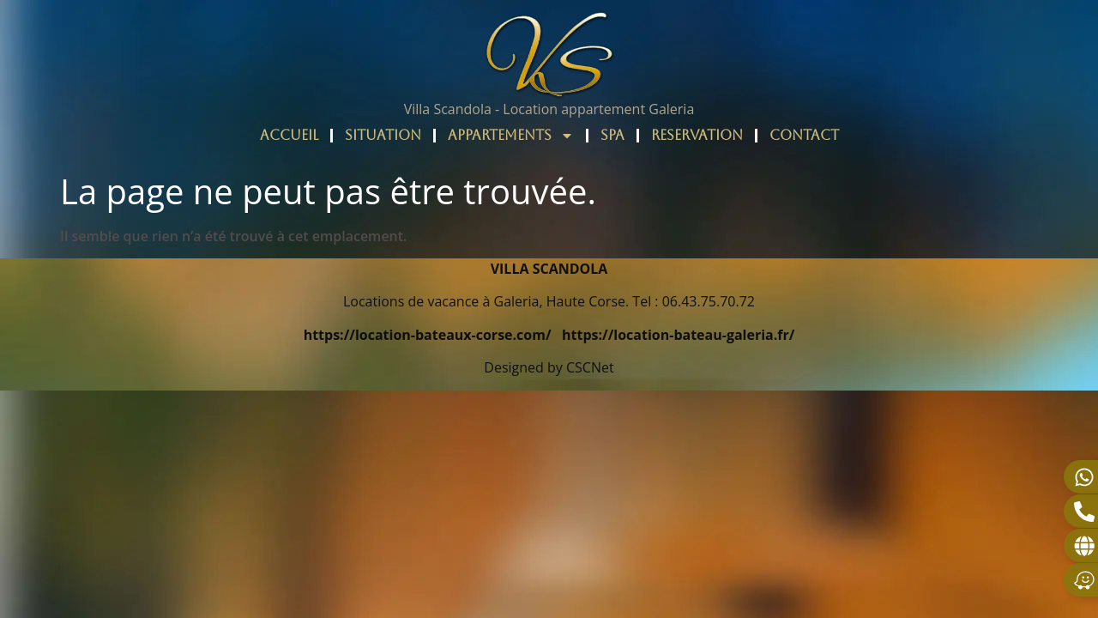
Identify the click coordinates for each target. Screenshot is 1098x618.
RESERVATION (697, 135)
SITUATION (383, 135)
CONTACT (804, 135)
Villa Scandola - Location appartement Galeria (549, 109)
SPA (612, 135)
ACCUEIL (289, 135)
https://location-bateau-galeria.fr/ (678, 334)
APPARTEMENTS (511, 135)
